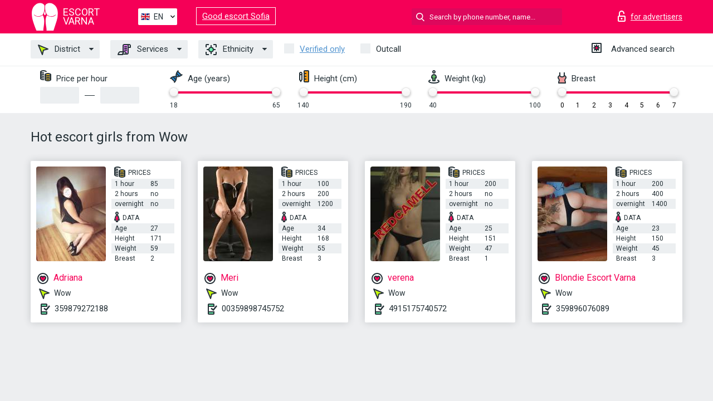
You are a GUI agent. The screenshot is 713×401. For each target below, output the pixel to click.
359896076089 (582, 309)
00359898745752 (253, 309)
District (59, 49)
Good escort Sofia (236, 16)
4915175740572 (418, 309)
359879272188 (81, 309)
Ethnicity (229, 49)
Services (143, 49)
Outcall (388, 49)
